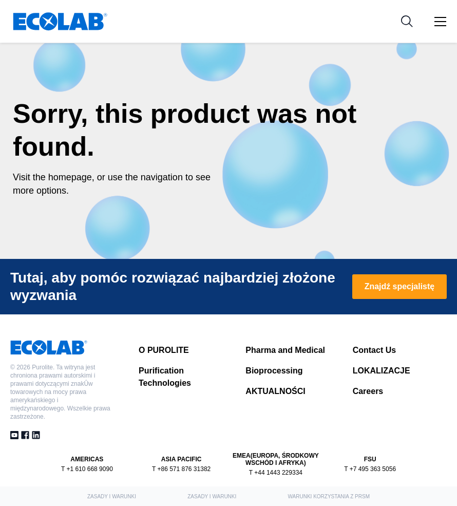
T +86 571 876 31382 (181, 469)
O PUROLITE (164, 350)
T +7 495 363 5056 (370, 469)
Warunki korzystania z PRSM (329, 496)
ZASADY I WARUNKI (111, 496)
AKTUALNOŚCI (275, 391)
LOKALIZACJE (381, 370)
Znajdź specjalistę (399, 286)
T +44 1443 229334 (275, 472)
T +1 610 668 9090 (87, 469)
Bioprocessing (273, 370)
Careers (368, 391)
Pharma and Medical (285, 350)
